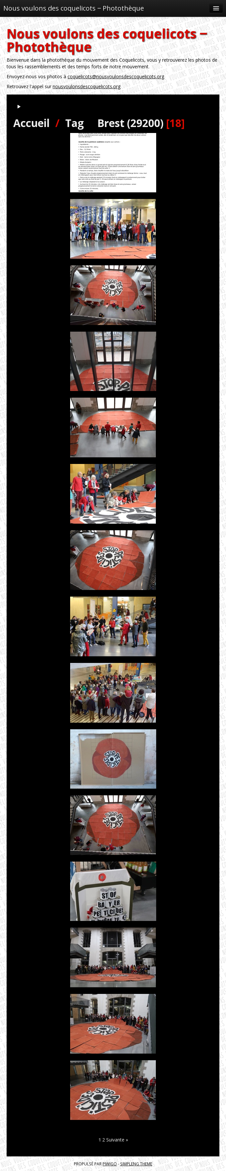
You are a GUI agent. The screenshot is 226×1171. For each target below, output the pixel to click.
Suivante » (117, 1140)
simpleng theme (136, 1163)
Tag (74, 123)
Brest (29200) (130, 123)
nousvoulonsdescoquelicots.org (86, 86)
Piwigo (110, 1163)
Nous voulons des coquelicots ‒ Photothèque (73, 8)
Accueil (31, 123)
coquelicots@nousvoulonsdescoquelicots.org (116, 76)
